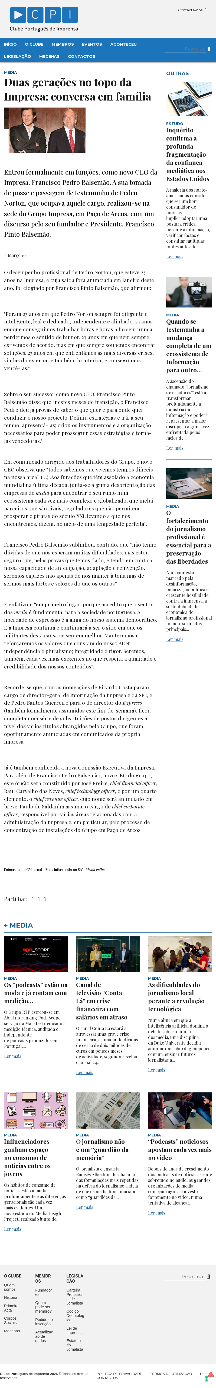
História (10, 1297)
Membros (63, 44)
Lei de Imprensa (74, 1330)
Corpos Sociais (10, 1320)
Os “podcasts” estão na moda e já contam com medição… (36, 993)
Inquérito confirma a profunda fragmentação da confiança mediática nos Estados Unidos (187, 154)
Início (10, 44)
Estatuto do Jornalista (74, 1345)
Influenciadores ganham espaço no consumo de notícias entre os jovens (27, 1157)
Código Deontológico (75, 1315)
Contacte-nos (192, 10)
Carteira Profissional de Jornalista (74, 1296)
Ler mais (174, 256)
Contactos (81, 56)
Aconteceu (123, 44)
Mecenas (49, 56)
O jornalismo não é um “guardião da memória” (102, 1149)
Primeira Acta (11, 1308)
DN (80, 869)
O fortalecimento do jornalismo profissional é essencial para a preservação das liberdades (188, 537)
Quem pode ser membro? (43, 1306)
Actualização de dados (44, 1336)
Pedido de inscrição (44, 1321)
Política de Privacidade (119, 1374)
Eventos (92, 44)
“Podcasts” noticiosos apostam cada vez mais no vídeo (180, 1149)
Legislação (17, 56)
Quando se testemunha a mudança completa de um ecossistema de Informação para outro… (188, 345)
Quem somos (9, 1287)
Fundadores (43, 1292)
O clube (12, 1276)
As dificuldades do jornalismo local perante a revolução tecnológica (176, 997)
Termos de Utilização (171, 1374)
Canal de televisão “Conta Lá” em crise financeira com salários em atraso (101, 1001)
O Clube (34, 44)
